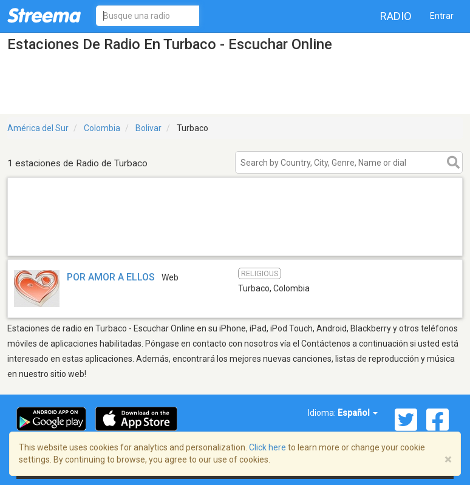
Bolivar (148, 128)
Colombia (102, 128)
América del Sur (38, 128)
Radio (396, 16)
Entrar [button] (442, 16)
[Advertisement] (235, 240)
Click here (267, 447)
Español (358, 413)
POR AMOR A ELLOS (111, 277)
